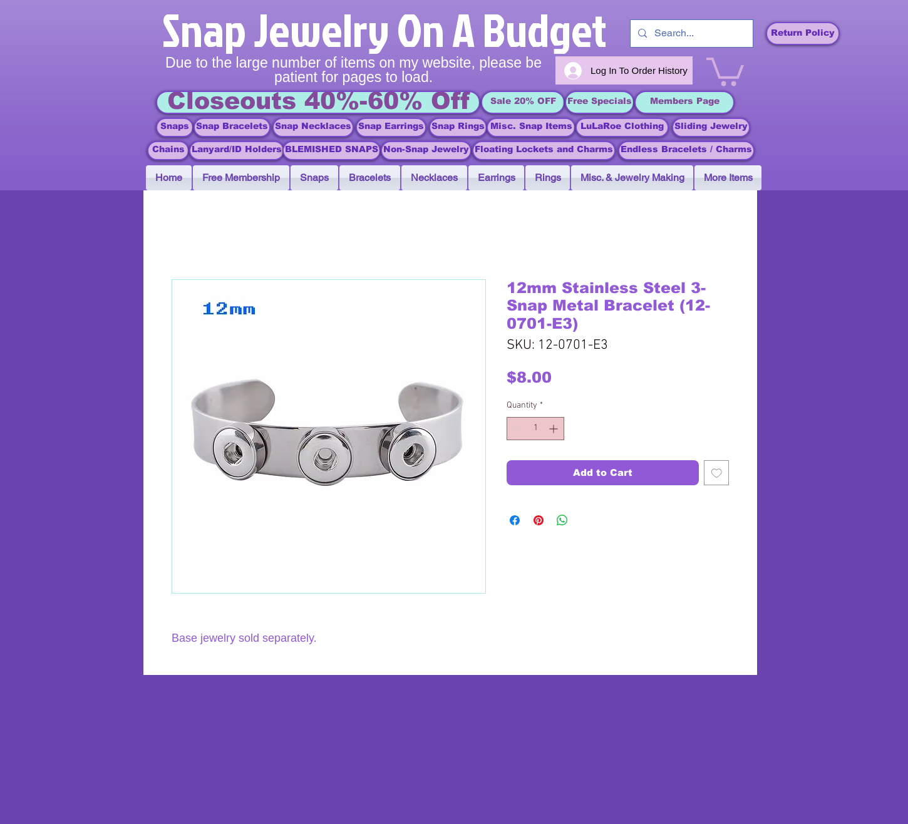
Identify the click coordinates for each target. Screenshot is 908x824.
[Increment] (554, 429)
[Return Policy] (803, 33)
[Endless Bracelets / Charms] (686, 150)
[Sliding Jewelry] (711, 127)
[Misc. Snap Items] (531, 127)
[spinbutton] (535, 429)
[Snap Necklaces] (313, 127)
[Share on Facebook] (514, 520)
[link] (725, 70)
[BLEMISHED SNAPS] (331, 150)
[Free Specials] (599, 102)
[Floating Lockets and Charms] (544, 150)
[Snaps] (174, 127)
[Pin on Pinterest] (538, 520)
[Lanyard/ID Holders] (236, 150)
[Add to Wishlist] (717, 473)
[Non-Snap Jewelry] (426, 150)
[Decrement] (516, 429)
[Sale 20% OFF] (523, 102)
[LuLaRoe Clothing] (622, 127)
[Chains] (168, 150)
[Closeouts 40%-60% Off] (318, 102)
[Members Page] (684, 102)
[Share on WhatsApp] (562, 520)
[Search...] (690, 33)
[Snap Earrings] (391, 127)
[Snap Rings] (458, 127)
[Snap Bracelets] (232, 127)
